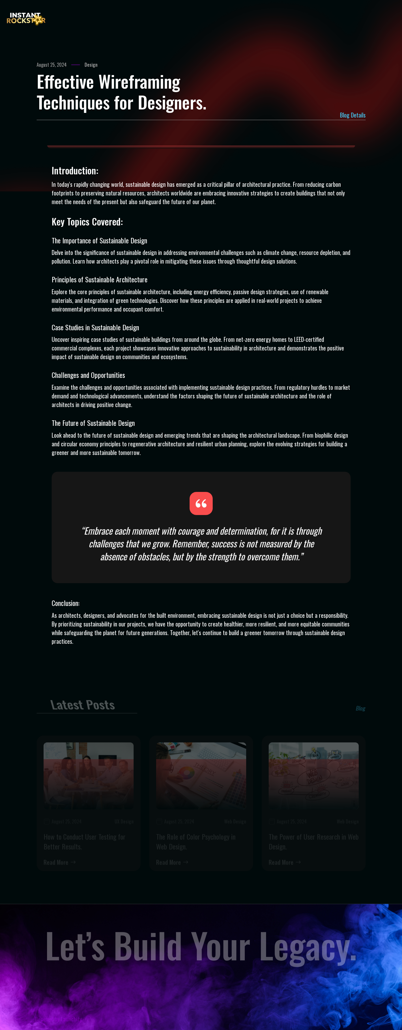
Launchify (75, 1020)
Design (91, 65)
